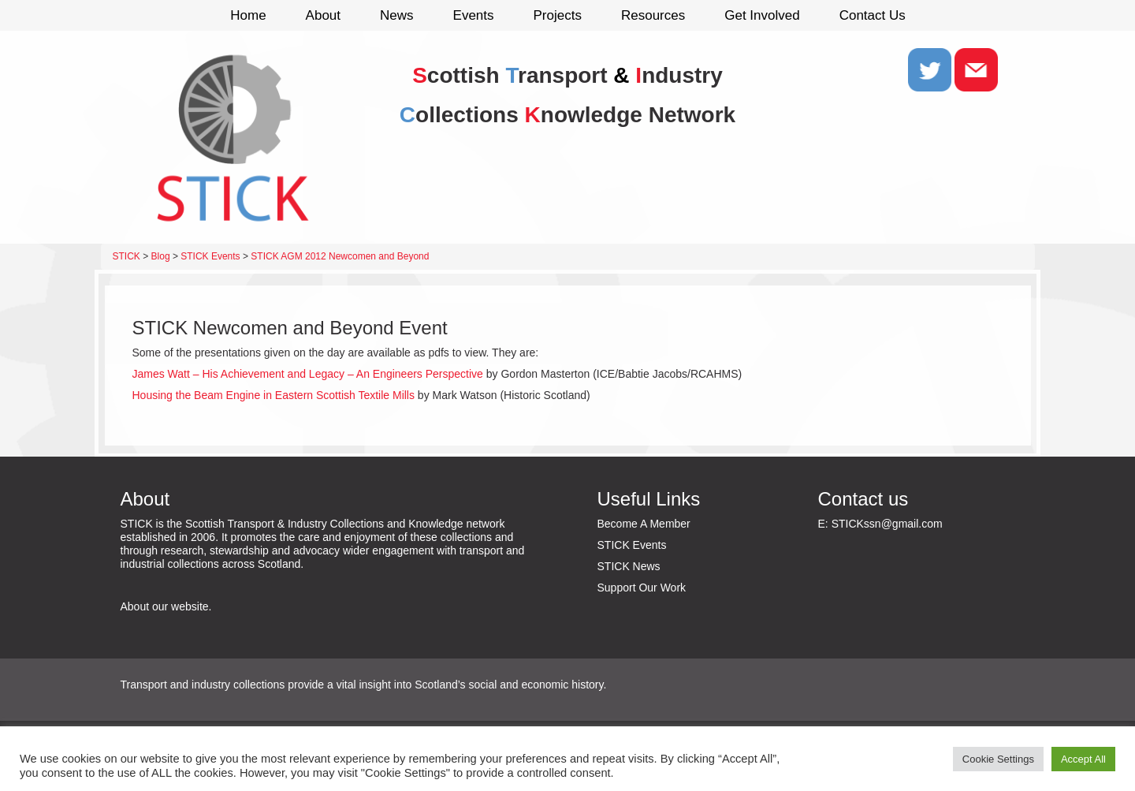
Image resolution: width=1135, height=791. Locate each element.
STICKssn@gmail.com (887, 523)
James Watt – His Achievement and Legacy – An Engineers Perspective (307, 374)
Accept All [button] (1083, 759)
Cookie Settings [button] (998, 759)
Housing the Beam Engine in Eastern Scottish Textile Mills (273, 395)
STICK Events (632, 545)
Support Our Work (642, 587)
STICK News (629, 566)
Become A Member (643, 523)
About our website (165, 606)
